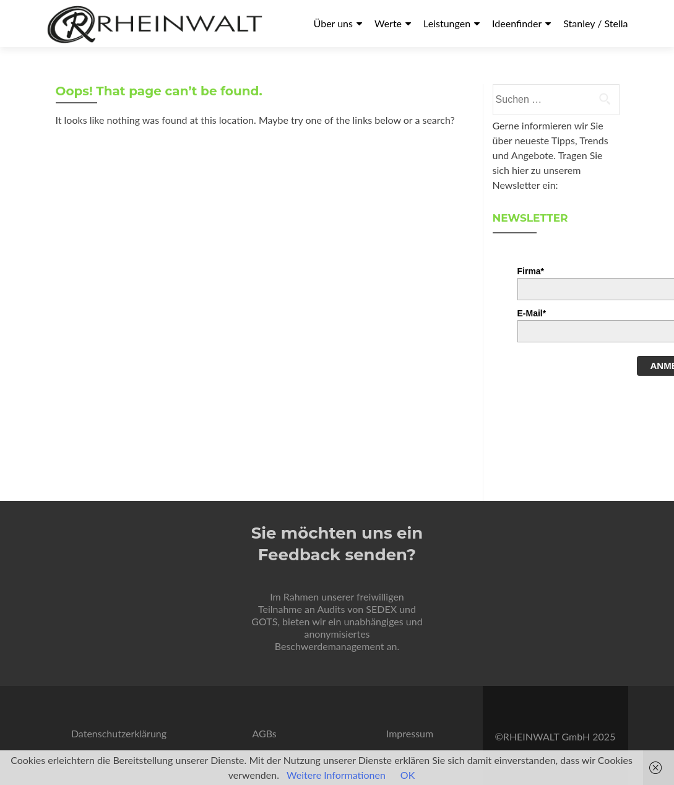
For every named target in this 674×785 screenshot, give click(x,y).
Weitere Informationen (336, 775)
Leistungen (446, 23)
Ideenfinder (517, 23)
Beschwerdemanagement (329, 646)
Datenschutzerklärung (118, 733)
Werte (388, 23)
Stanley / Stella (595, 23)
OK (407, 775)
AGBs (264, 733)
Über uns (333, 23)
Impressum (409, 733)
